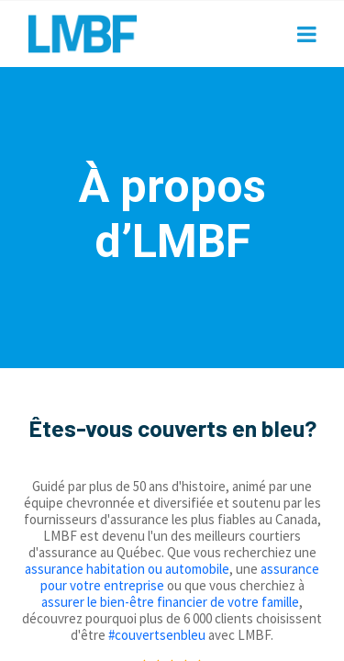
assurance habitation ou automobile (127, 568)
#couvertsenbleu (156, 635)
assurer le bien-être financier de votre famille (170, 602)
